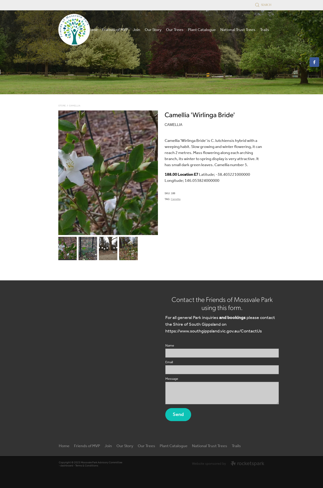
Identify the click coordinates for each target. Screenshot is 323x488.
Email (169, 362)
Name (169, 345)
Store (62, 105)
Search (263, 5)
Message (171, 379)
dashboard (66, 465)
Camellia (74, 105)
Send (178, 414)
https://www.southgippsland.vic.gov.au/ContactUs (213, 331)
